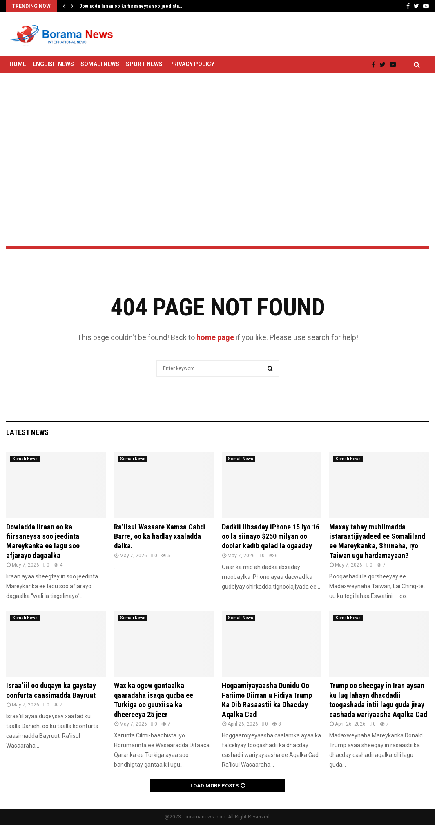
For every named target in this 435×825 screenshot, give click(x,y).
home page (215, 337)
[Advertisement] (217, 138)
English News (53, 64)
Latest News (27, 432)
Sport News (144, 64)
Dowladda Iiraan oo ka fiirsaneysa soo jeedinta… (130, 6)
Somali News (99, 64)
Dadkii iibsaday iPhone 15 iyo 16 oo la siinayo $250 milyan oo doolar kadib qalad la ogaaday (270, 536)
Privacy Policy (191, 64)
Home (17, 64)
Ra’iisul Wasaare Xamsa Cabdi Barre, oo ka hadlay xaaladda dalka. (160, 536)
